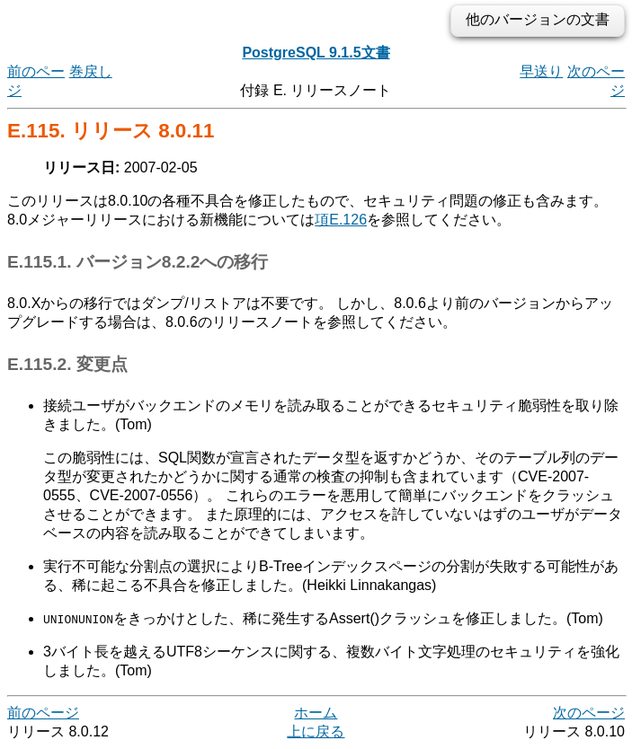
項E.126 (341, 219)
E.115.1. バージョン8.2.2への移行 (137, 261)
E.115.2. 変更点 (67, 364)
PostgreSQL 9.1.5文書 (315, 52)
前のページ (43, 712)
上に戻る (315, 731)
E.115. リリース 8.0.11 (110, 130)
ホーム (315, 712)
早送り (541, 71)
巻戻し (90, 71)
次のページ (589, 712)
